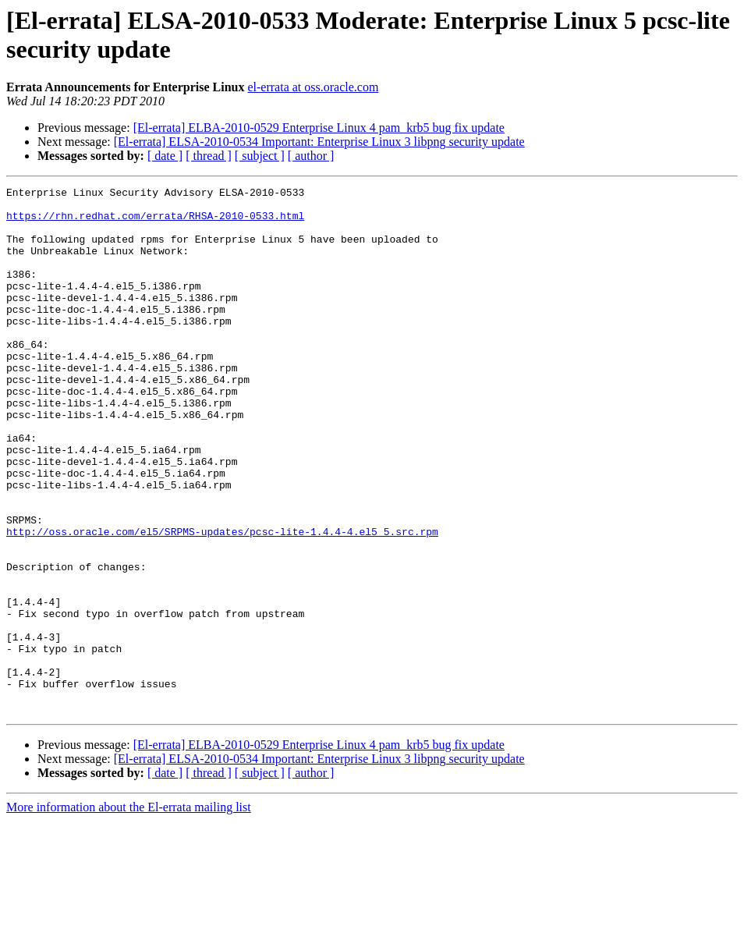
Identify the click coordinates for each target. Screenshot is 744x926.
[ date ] (164, 155)
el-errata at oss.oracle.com (312, 87)
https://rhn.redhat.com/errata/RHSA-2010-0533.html (155, 222)
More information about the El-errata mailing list (128, 912)
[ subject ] (260, 155)
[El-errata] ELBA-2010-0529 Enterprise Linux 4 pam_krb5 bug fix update (319, 127)
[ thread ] (209, 155)
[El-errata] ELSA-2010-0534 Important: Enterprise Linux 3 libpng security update (319, 141)
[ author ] (311, 155)
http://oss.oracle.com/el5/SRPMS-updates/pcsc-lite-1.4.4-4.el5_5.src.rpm (222, 601)
